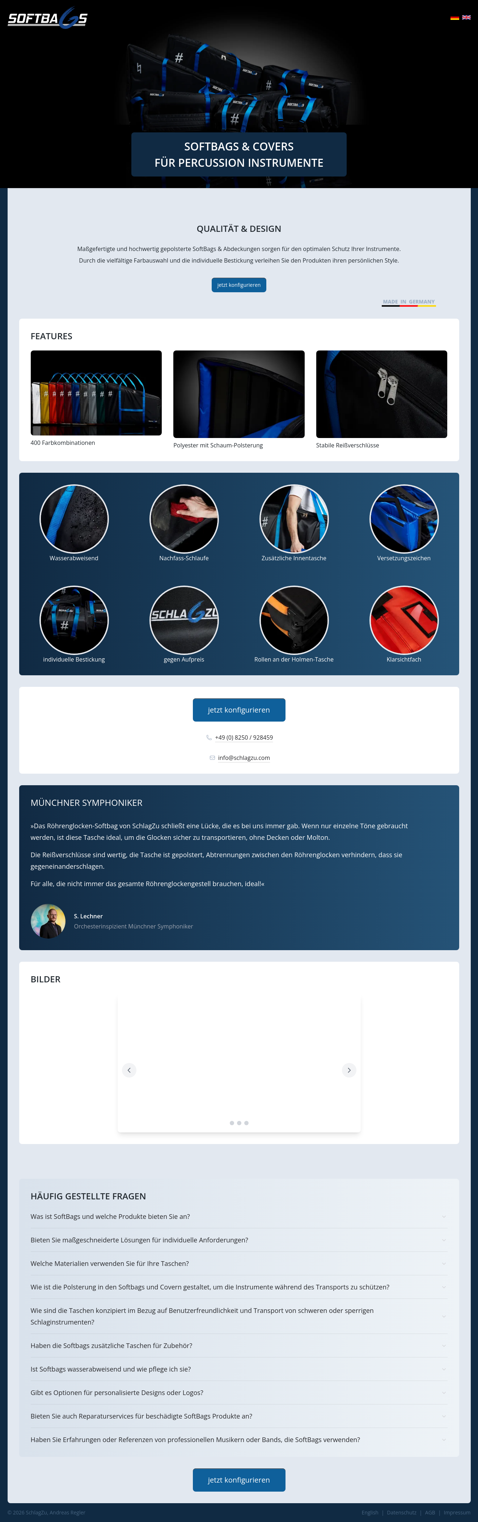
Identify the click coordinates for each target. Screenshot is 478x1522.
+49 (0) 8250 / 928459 (239, 737)
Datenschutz (401, 1512)
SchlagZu (36, 1512)
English (370, 1512)
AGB (430, 1512)
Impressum (457, 1512)
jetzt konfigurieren (239, 284)
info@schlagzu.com (239, 758)
